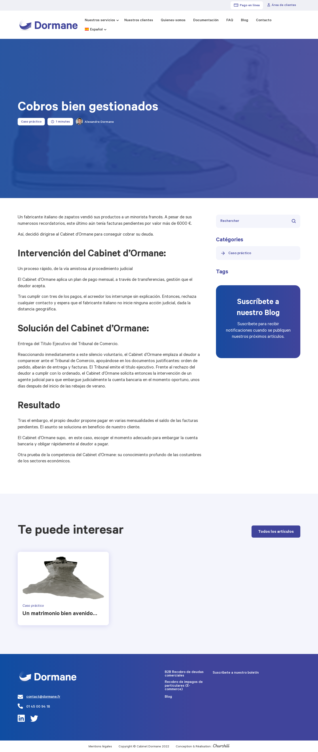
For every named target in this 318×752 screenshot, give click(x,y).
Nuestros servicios (100, 21)
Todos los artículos (276, 532)
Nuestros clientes (138, 21)
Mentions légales (100, 747)
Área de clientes (281, 5)
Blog (244, 21)
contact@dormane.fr (43, 697)
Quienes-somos (173, 21)
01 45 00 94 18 (38, 707)
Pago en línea (247, 6)
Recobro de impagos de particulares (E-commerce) (184, 685)
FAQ (229, 21)
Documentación (206, 21)
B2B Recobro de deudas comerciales (184, 674)
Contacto (263, 21)
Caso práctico (235, 253)
